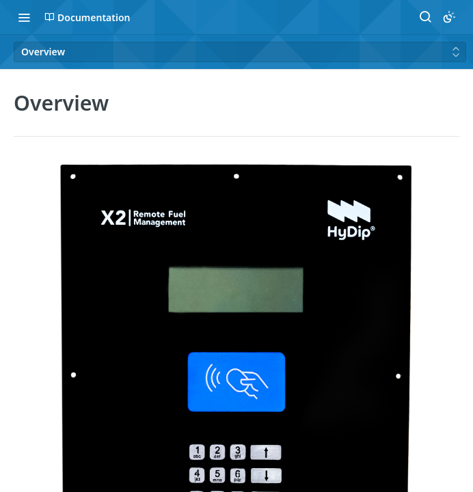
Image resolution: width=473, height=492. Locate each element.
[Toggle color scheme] (449, 17)
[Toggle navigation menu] (24, 17)
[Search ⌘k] (425, 17)
